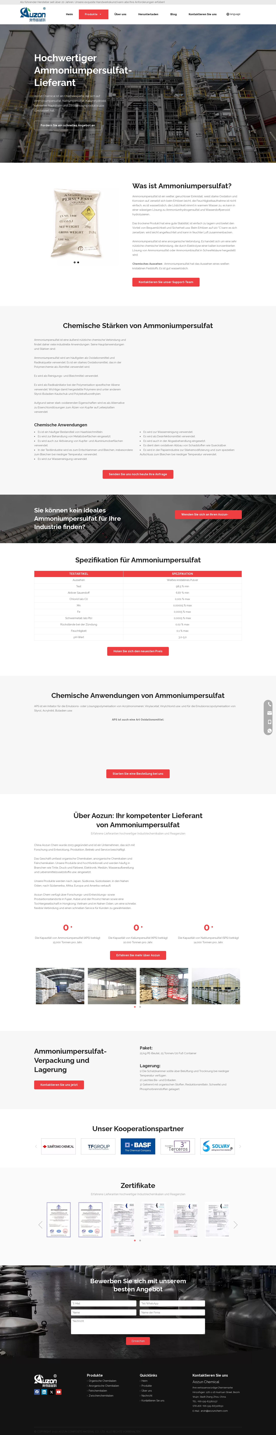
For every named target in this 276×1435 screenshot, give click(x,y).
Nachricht (147, 1395)
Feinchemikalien (98, 1390)
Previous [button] (36, 1146)
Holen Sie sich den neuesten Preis (138, 651)
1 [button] (135, 1007)
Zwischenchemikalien (101, 1395)
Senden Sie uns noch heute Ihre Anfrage (138, 474)
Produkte (147, 1385)
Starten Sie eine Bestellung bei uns (138, 773)
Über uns (147, 1390)
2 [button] (140, 1007)
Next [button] (240, 1146)
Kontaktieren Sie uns (153, 1400)
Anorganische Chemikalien (104, 1385)
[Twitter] (51, 1392)
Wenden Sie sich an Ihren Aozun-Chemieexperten (204, 516)
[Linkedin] (44, 1392)
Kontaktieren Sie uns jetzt (59, 1084)
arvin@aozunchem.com (214, 1410)
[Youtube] (58, 1392)
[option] (60, 986)
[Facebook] (37, 1392)
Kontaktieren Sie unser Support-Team (166, 282)
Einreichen (138, 1341)
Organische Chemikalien (102, 1380)
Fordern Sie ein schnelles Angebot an (68, 125)
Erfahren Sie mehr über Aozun (138, 955)
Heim (145, 1380)
